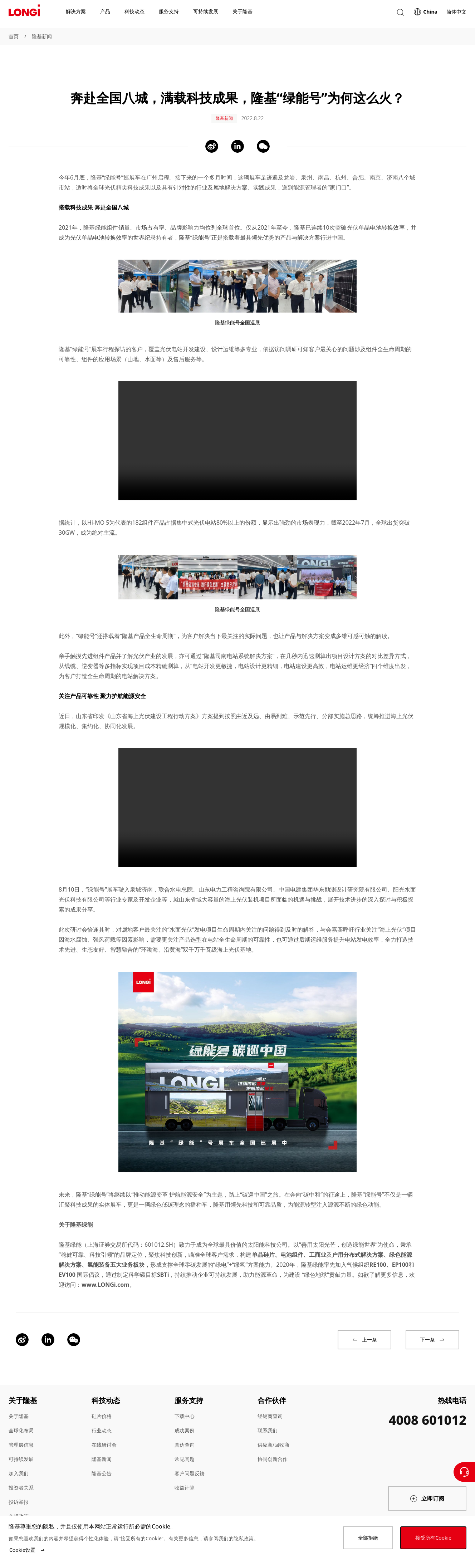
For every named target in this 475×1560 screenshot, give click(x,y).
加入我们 (19, 1452)
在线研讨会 (104, 1424)
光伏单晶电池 (87, 217)
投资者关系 (21, 1467)
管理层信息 (21, 1424)
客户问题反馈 (190, 1452)
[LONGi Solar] (24, 14)
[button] (400, 13)
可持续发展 (21, 1438)
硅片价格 (102, 1395)
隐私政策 (244, 1538)
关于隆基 (19, 1395)
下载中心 (185, 1395)
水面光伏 (181, 909)
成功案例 (185, 1410)
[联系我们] (464, 1472)
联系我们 (268, 1410)
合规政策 (19, 1495)
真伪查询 (185, 1424)
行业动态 (102, 1410)
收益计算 (185, 1467)
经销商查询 (270, 1395)
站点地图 (19, 1510)
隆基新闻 (42, 36)
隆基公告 (102, 1452)
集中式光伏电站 (196, 502)
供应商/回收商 (273, 1424)
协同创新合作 (273, 1438)
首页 (14, 36)
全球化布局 (21, 1410)
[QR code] (408, 1508)
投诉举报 (19, 1481)
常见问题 (185, 1438)
